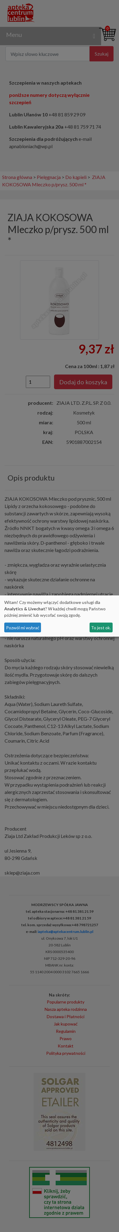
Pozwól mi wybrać (22, 627)
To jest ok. (101, 627)
